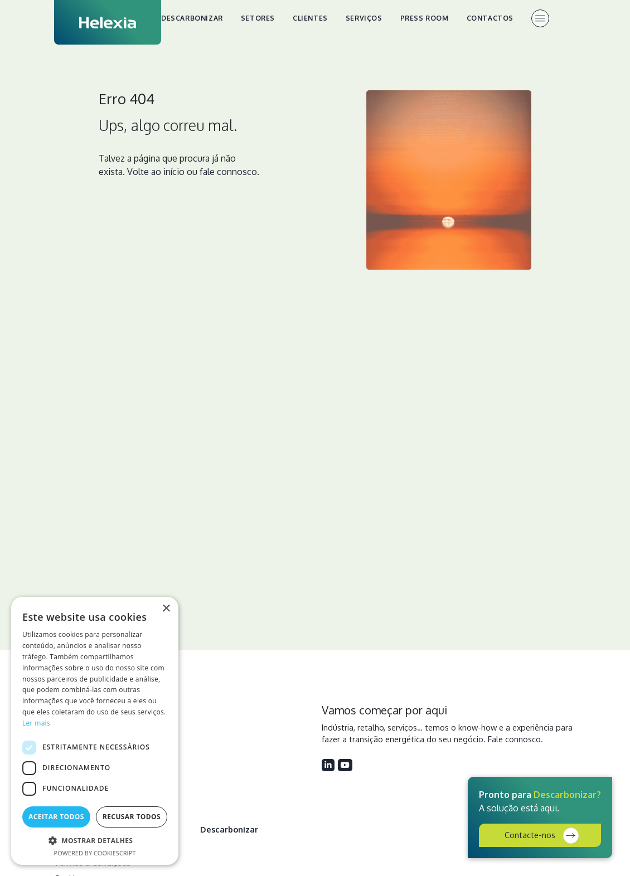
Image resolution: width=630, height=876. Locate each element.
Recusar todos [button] (132, 816)
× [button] (166, 609)
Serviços (364, 18)
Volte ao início (156, 171)
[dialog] (94, 731)
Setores (258, 18)
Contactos (490, 18)
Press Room (424, 18)
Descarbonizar (192, 18)
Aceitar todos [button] (56, 816)
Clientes (310, 18)
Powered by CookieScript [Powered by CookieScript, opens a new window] (95, 853)
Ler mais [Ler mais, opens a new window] (36, 723)
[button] (94, 840)
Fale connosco (514, 739)
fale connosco (228, 171)
